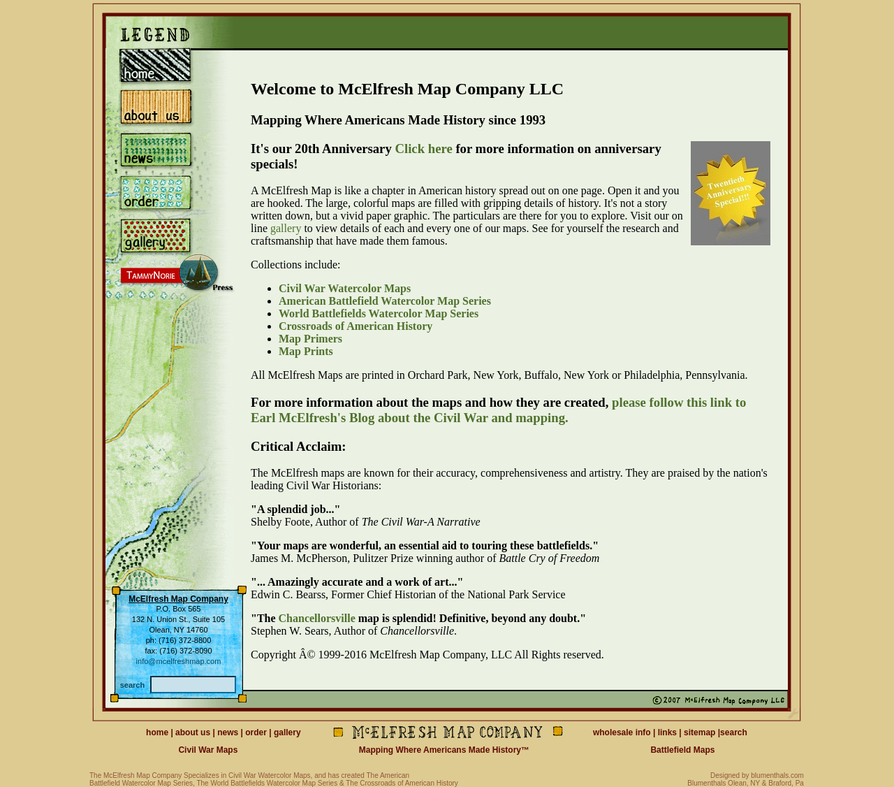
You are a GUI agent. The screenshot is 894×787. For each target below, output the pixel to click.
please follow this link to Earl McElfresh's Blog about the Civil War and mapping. (498, 410)
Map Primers (310, 339)
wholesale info (622, 732)
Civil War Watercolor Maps (345, 288)
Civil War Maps (207, 750)
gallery (285, 228)
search (733, 732)
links (667, 732)
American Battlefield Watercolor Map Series (385, 301)
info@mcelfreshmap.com (178, 661)
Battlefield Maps (682, 750)
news (227, 732)
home (157, 732)
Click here (423, 148)
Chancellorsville (317, 618)
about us (192, 732)
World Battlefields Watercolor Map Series (378, 313)
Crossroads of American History (355, 326)
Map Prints (306, 351)
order (256, 732)
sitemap (699, 732)
